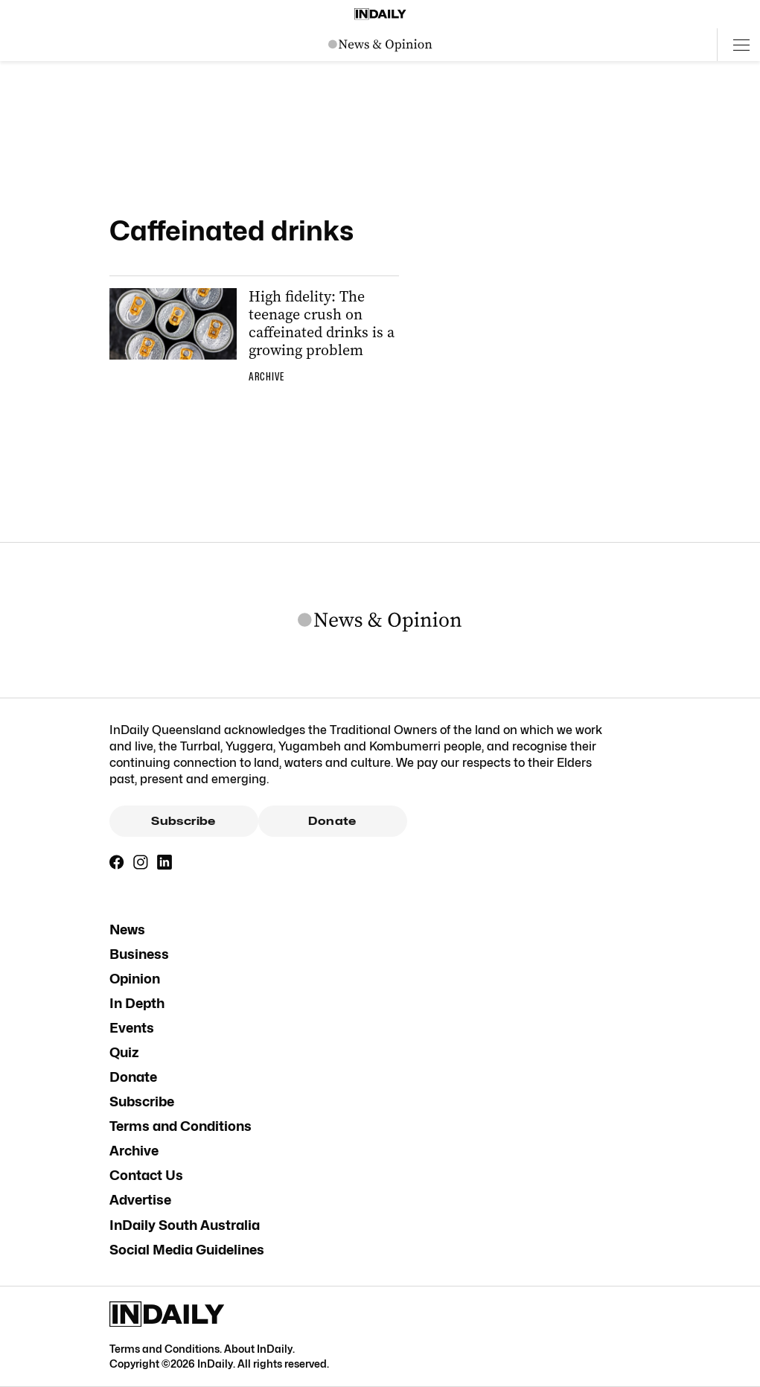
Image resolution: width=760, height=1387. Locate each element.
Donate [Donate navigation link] (133, 1077)
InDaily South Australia (184, 1225)
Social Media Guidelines (186, 1249)
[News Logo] (380, 45)
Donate (332, 821)
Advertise (140, 1200)
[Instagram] (140, 862)
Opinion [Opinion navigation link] (134, 978)
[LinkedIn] (164, 862)
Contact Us (146, 1175)
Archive (134, 1150)
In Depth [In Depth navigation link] (137, 1003)
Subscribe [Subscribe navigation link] (141, 1101)
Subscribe (183, 821)
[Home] (380, 14)
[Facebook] (116, 862)
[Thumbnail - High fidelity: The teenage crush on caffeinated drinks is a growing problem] (254, 338)
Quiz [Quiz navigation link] (124, 1052)
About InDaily (258, 1348)
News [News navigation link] (127, 929)
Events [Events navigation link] (131, 1028)
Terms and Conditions (180, 1126)
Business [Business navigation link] (139, 954)
